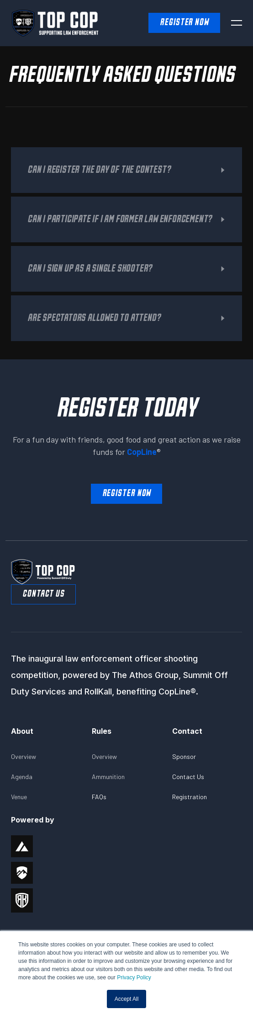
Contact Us (43, 594)
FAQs (99, 797)
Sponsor (184, 756)
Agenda (21, 776)
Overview (23, 756)
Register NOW (184, 22)
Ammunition (108, 776)
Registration (189, 797)
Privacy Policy (134, 977)
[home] (37, 23)
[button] (237, 23)
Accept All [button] (127, 999)
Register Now (126, 493)
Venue (19, 797)
